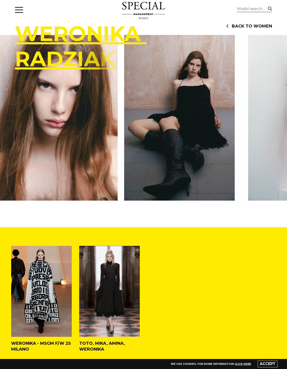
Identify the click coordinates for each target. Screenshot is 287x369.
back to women (249, 26)
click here (243, 364)
